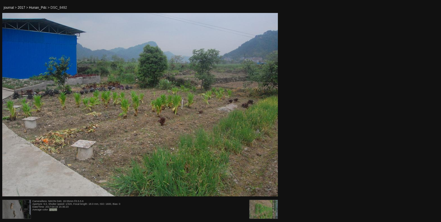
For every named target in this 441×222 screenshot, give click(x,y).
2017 (21, 8)
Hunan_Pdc (38, 8)
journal (9, 8)
